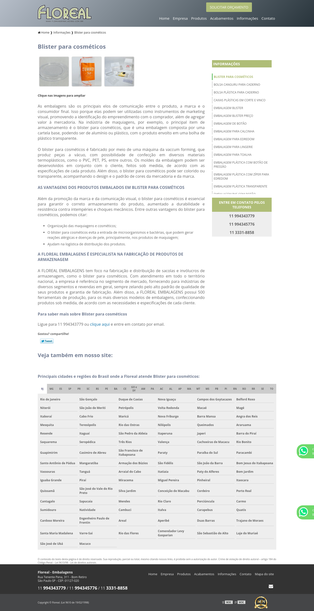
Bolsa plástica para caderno (236, 92)
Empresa (180, 18)
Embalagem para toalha (232, 155)
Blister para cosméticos (233, 77)
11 (52, 588)
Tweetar (47, 341)
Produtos (199, 18)
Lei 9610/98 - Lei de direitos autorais (75, 562)
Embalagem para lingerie (233, 147)
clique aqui (100, 324)
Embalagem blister (228, 108)
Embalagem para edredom (234, 139)
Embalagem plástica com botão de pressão (241, 164)
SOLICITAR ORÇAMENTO (229, 7)
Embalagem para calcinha (234, 131)
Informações (247, 18)
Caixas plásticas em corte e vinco (240, 100)
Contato (268, 18)
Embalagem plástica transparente (240, 186)
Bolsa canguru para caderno (237, 85)
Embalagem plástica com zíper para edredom (241, 176)
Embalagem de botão (230, 123)
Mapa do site (264, 574)
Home (164, 18)
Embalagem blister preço (233, 116)
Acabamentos (221, 18)
